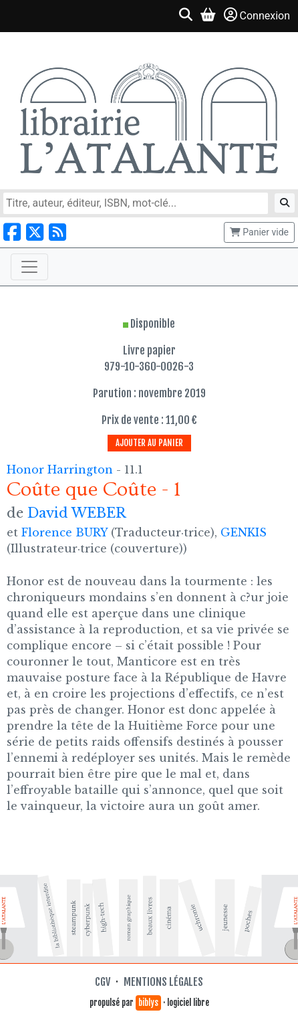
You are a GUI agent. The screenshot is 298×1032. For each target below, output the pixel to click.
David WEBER (76, 513)
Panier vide (259, 232)
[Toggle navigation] (29, 266)
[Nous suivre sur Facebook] (12, 232)
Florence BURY (64, 532)
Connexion (257, 15)
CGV (102, 982)
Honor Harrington (61, 469)
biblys (148, 1002)
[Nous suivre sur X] (34, 232)
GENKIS (243, 532)
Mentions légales (163, 982)
